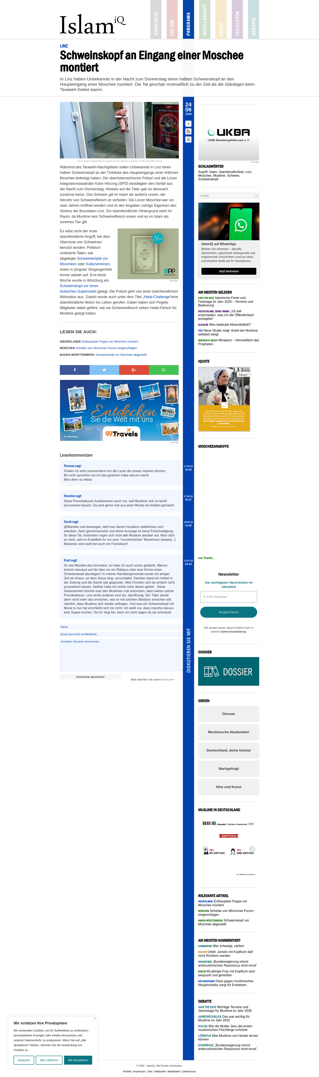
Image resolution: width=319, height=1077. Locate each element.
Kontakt (127, 1071)
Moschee (204, 175)
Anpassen (23, 1060)
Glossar (228, 714)
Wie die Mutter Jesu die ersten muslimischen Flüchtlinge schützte (225, 1028)
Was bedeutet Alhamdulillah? (224, 324)
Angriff (203, 172)
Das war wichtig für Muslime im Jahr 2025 (224, 1018)
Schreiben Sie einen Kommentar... (121, 655)
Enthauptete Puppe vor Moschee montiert (99, 341)
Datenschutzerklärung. (233, 631)
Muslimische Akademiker (228, 732)
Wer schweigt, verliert (221, 946)
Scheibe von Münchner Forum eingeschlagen (98, 348)
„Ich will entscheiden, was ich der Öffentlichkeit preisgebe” (226, 314)
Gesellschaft (204, 19)
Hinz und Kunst (228, 787)
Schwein (233, 175)
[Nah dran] (95, 1018)
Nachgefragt (228, 769)
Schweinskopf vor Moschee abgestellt (103, 354)
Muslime (219, 175)
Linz (248, 172)
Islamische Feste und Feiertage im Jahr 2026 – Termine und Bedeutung (225, 301)
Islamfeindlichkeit (231, 172)
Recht (221, 19)
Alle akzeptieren (78, 1060)
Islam (213, 172)
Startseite (156, 19)
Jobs (149, 1071)
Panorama (188, 19)
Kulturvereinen (98, 264)
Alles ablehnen (49, 1060)
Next (251, 848)
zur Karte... (206, 558)
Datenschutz (189, 1071)
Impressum (139, 1071)
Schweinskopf (208, 179)
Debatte (253, 19)
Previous (204, 848)
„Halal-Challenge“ (157, 297)
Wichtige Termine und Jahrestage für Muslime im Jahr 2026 (225, 1008)
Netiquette (168, 679)
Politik (172, 19)
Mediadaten (174, 1071)
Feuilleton (237, 19)
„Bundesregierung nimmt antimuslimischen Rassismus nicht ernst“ (227, 1047)
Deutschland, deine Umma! (228, 750)
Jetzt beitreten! (229, 271)
